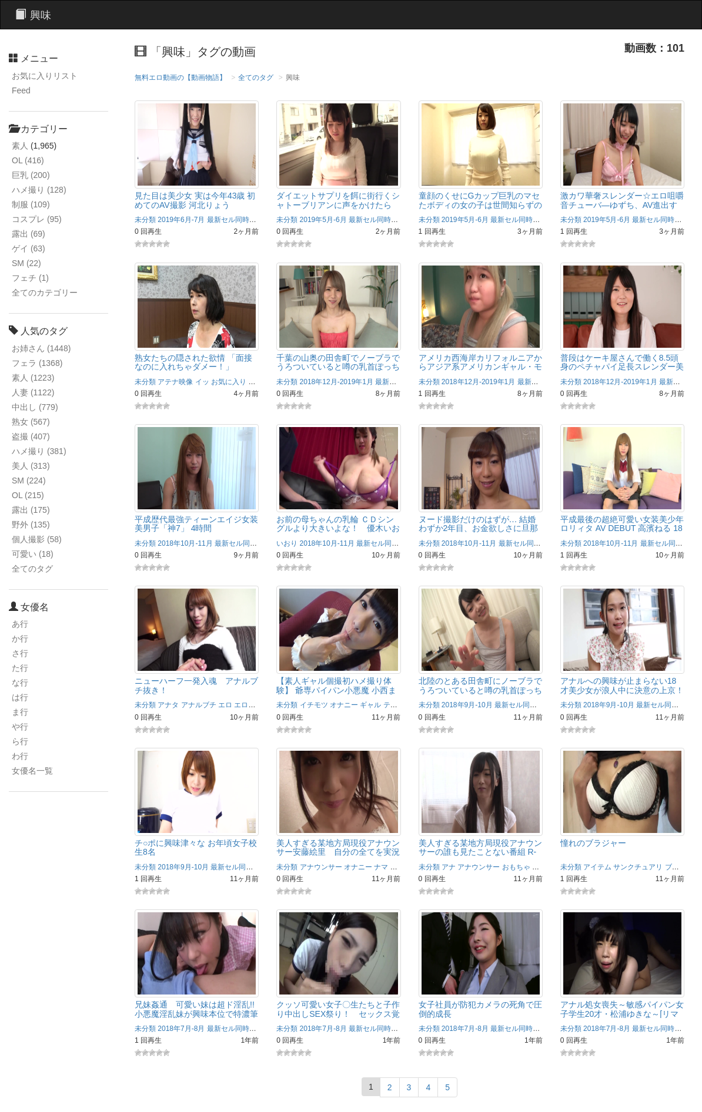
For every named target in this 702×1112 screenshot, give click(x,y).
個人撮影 (37, 539)
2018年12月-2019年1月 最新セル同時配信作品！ (376, 382)
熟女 (31, 421)
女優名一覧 (32, 770)
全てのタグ (32, 568)
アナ (449, 867)
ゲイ (28, 248)
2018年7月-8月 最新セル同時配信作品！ (221, 1028)
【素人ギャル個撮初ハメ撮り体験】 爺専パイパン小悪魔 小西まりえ (336, 690)
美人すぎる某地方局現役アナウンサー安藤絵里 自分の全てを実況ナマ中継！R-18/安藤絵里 (338, 852)
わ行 (20, 756)
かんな (258, 382)
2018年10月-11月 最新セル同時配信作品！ (225, 543)
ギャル (370, 705)
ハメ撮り (39, 189)
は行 (20, 697)
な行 (20, 682)
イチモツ (314, 705)
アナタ (168, 705)
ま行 (20, 712)
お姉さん (41, 348)
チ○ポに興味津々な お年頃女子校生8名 (196, 847)
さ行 (20, 653)
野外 (31, 524)
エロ (225, 705)
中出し (35, 407)
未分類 (145, 220)
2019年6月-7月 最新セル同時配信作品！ (221, 220)
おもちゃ (516, 867)
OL (28, 160)
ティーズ (397, 705)
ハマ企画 (404, 867)
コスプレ (37, 219)
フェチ (30, 278)
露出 (28, 233)
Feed (21, 90)
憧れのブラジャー (593, 843)
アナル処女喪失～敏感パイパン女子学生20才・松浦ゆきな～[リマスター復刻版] (622, 1013)
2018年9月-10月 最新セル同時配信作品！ (507, 705)
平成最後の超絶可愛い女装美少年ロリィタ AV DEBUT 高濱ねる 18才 (622, 528)
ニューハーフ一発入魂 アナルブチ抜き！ (196, 685)
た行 (20, 668)
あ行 (20, 624)
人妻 (33, 392)
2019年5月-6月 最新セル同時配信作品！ (363, 220)
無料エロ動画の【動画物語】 (180, 77)
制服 (31, 204)
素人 (20, 145)
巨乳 (31, 175)
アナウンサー (321, 867)
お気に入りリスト (45, 75)
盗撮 (31, 436)
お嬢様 (542, 867)
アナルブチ (198, 705)
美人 (31, 466)
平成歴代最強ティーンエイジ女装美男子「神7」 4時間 (196, 524)
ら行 (20, 741)
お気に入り (228, 382)
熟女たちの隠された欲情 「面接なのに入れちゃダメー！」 (193, 362)
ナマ (381, 867)
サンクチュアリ (638, 867)
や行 (20, 726)
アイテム (597, 867)
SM (26, 263)
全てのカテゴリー (45, 292)
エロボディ (251, 705)
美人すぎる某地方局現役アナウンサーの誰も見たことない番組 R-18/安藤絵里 (480, 852)
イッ (202, 382)
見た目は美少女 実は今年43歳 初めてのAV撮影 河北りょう (195, 200)
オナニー (344, 705)
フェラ (37, 363)
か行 (20, 638)
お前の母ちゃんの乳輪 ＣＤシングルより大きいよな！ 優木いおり (338, 528)
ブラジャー (682, 867)
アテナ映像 (175, 382)
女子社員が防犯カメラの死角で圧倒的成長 (480, 1009)
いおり (286, 543)
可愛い (33, 554)
